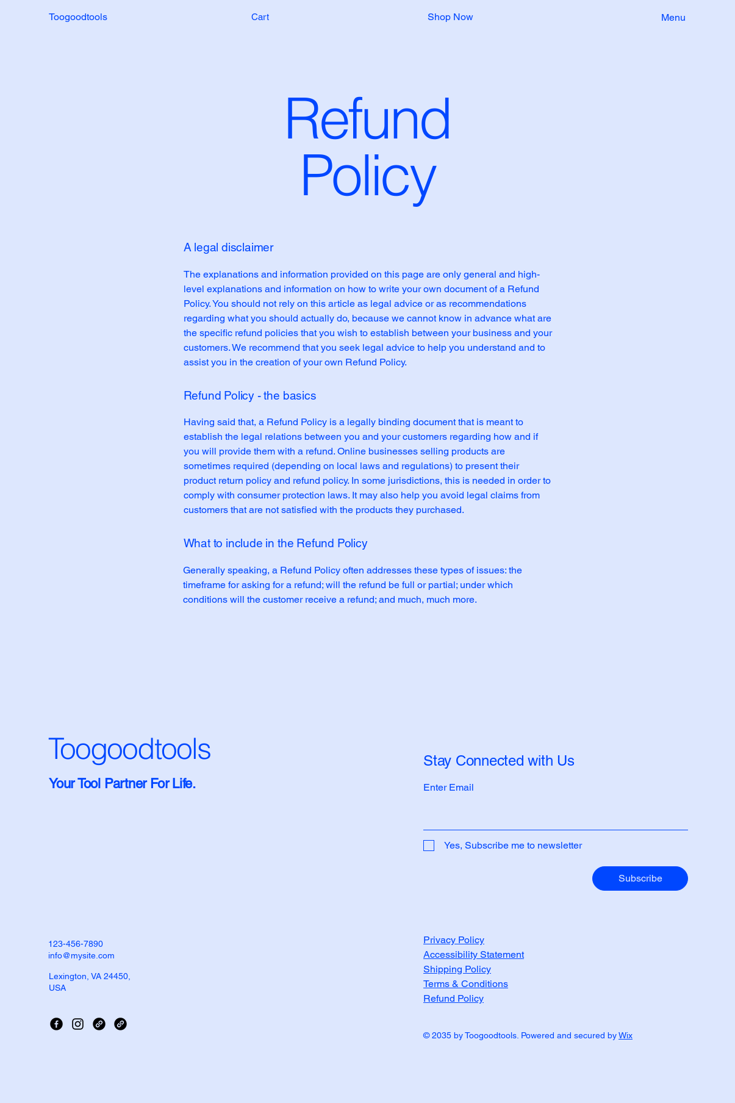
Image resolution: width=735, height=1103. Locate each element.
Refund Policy (453, 998)
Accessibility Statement (473, 954)
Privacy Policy (453, 940)
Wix (625, 1035)
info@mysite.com (81, 955)
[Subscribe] (640, 878)
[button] (267, 17)
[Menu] (660, 17)
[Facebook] (56, 1024)
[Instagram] (77, 1024)
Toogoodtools (78, 17)
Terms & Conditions (465, 984)
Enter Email (448, 787)
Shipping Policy (457, 969)
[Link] (99, 1024)
